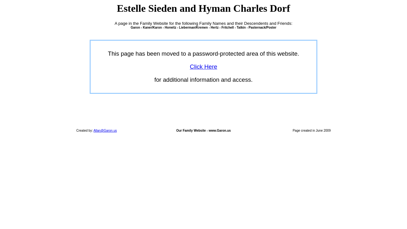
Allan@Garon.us (105, 130)
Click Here (203, 66)
